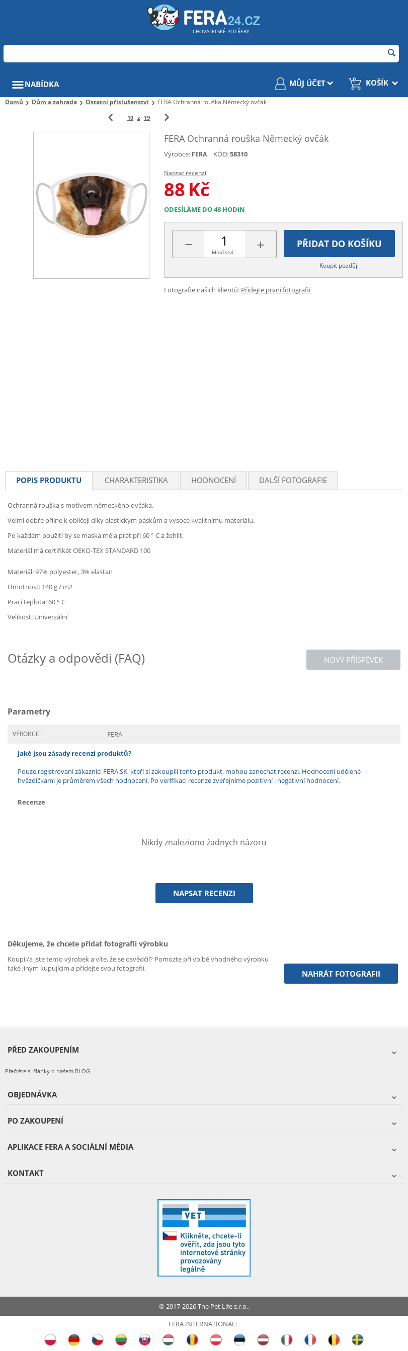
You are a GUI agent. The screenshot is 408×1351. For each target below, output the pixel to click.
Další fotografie (293, 480)
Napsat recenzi (185, 173)
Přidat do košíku (339, 243)
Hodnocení (213, 480)
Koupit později (339, 265)
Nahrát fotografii (341, 974)
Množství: (223, 252)
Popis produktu (48, 480)
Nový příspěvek (353, 660)
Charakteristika (136, 480)
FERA (199, 154)
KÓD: (220, 153)
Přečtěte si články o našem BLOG (47, 1071)
